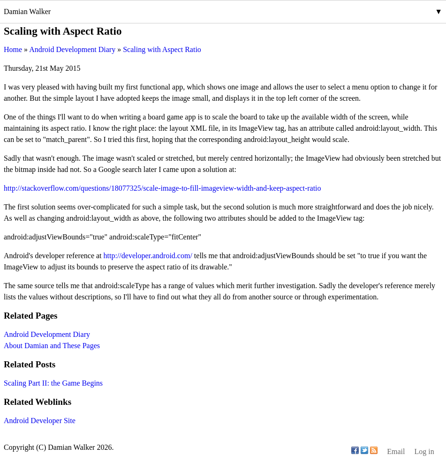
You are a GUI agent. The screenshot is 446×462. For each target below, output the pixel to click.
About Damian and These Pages (52, 346)
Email (396, 451)
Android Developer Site (40, 421)
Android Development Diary (47, 334)
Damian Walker (27, 11)
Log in (424, 451)
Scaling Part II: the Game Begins (53, 383)
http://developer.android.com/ (148, 256)
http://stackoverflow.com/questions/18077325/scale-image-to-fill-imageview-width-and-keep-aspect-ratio (162, 188)
